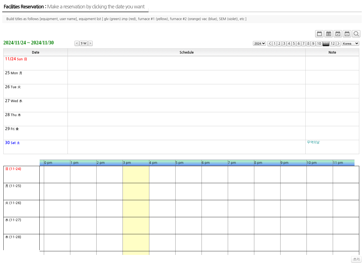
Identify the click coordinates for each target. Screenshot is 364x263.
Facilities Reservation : (74, 6)
